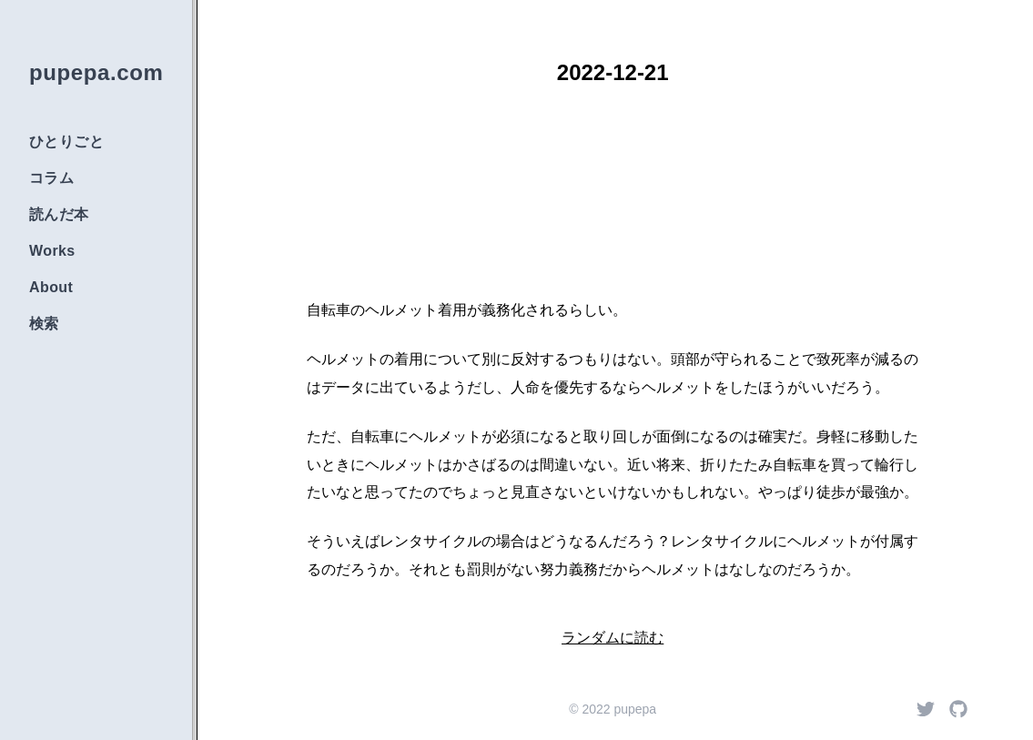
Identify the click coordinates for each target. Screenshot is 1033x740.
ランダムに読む (612, 637)
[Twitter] (926, 709)
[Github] (958, 709)
